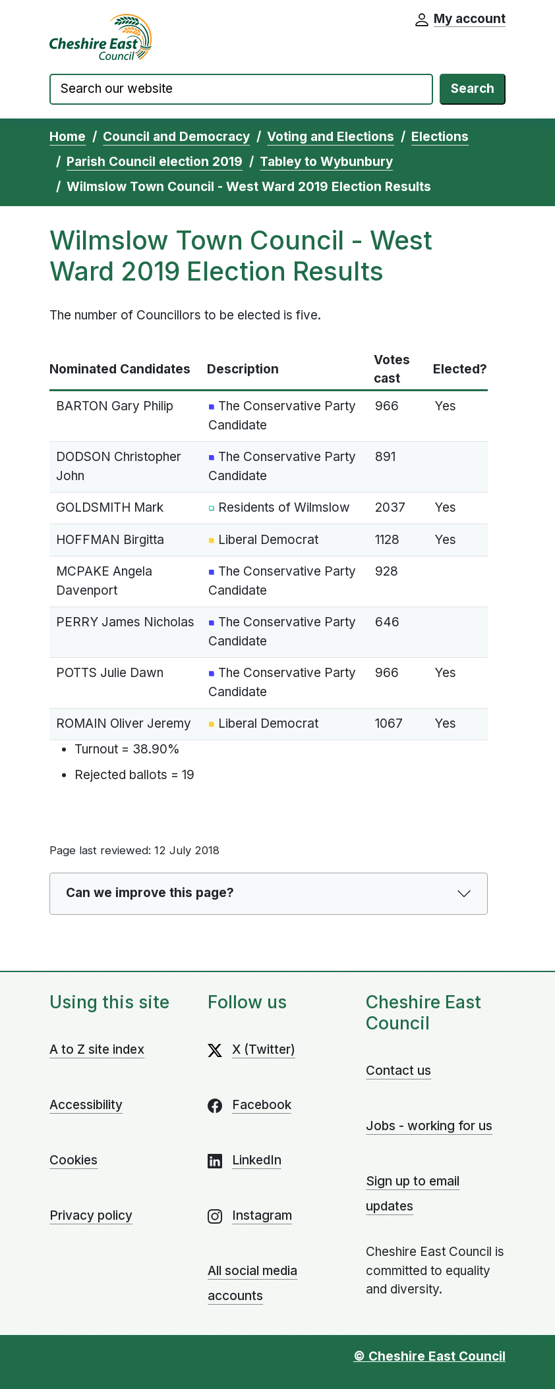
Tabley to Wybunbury (326, 161)
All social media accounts (252, 1283)
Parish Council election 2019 (155, 161)
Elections (440, 136)
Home (67, 136)
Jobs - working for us (429, 1125)
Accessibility (86, 1104)
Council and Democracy (176, 136)
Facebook (261, 1104)
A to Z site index (96, 1049)
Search (472, 88)
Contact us (398, 1070)
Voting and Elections (330, 136)
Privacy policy (90, 1215)
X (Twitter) (263, 1049)
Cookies (73, 1160)
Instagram (262, 1215)
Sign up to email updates (412, 1194)
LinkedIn (256, 1160)
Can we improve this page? (150, 892)
